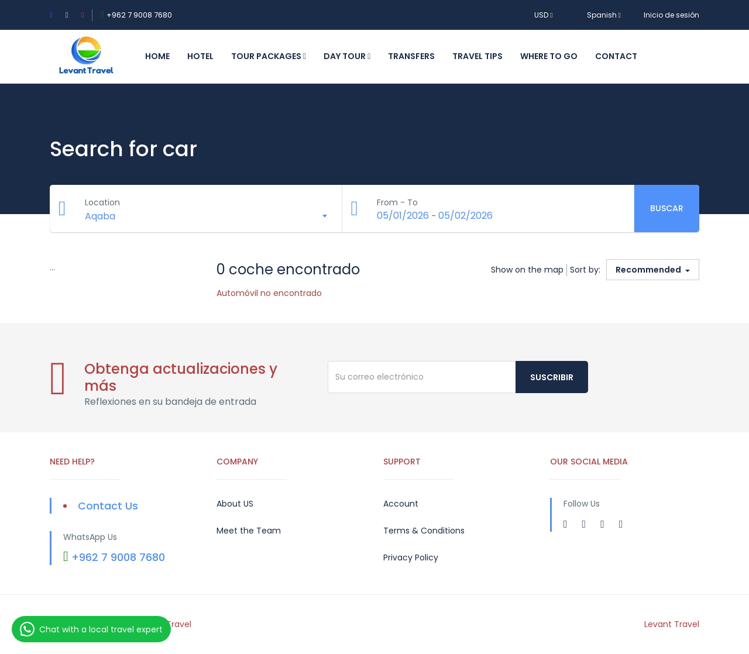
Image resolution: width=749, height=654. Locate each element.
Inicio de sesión (671, 15)
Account (400, 504)
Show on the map (527, 270)
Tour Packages (268, 56)
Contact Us (108, 505)
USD (543, 15)
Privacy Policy (410, 557)
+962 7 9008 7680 (139, 14)
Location (102, 202)
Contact (616, 56)
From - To (397, 202)
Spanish (598, 15)
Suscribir (551, 377)
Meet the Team (249, 530)
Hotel (200, 56)
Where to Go (549, 56)
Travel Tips (477, 56)
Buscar (666, 208)
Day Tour (347, 56)
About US (235, 504)
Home (157, 56)
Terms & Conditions (424, 530)
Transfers (411, 56)
